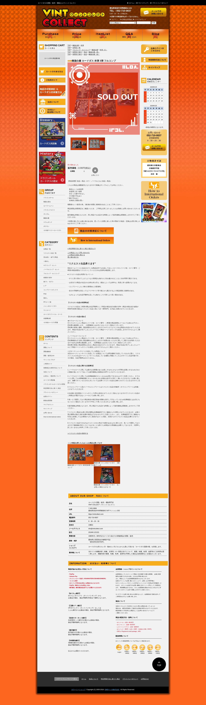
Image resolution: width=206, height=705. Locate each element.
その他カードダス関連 (50, 322)
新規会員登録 (127, 19)
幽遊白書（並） (94, 54)
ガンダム (46, 214)
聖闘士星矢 (47, 202)
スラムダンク (47, 222)
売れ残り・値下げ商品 (50, 257)
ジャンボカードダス (49, 306)
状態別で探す (47, 277)
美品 (85, 52)
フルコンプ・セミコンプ (51, 273)
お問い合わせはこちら (154, 10)
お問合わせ (145, 679)
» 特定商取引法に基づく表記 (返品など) (82, 249)
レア (44, 286)
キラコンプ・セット (49, 265)
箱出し (45, 298)
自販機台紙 (47, 318)
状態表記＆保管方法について (52, 368)
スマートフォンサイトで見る (66, 679)
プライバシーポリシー (160, 3)
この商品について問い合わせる (79, 253)
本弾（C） (103, 50)
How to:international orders (52, 417)
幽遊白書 (46, 218)
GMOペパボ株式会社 (112, 690)
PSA (44, 294)
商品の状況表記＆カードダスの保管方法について (52, 90)
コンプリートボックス (50, 290)
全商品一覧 (47, 249)
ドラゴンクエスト (49, 210)
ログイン (115, 19)
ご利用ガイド (52, 80)
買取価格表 (77, 35)
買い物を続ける (73, 257)
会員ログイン (47, 396)
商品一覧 (103, 35)
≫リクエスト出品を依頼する (78, 433)
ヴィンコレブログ (49, 359)
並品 (85, 54)
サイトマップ (143, 3)
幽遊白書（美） (94, 52)
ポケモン (46, 226)
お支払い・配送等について (52, 111)
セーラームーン (48, 206)
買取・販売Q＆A (48, 355)
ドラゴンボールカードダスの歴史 (52, 167)
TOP (69, 45)
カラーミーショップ (78, 690)
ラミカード (47, 310)
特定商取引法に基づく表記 (52, 388)
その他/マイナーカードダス (52, 230)
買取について (50, 35)
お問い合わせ (47, 412)
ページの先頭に (159, 664)
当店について (52, 102)
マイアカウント (140, 19)
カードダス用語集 (52, 132)
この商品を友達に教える (76, 255)
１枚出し (46, 261)
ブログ (155, 35)
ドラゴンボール (48, 197)
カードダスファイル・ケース (52, 314)
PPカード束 (47, 302)
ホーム (131, 3)
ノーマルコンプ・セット (51, 269)
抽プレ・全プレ (48, 281)
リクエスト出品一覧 (49, 253)
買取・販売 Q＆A (129, 35)
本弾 (82, 45)
